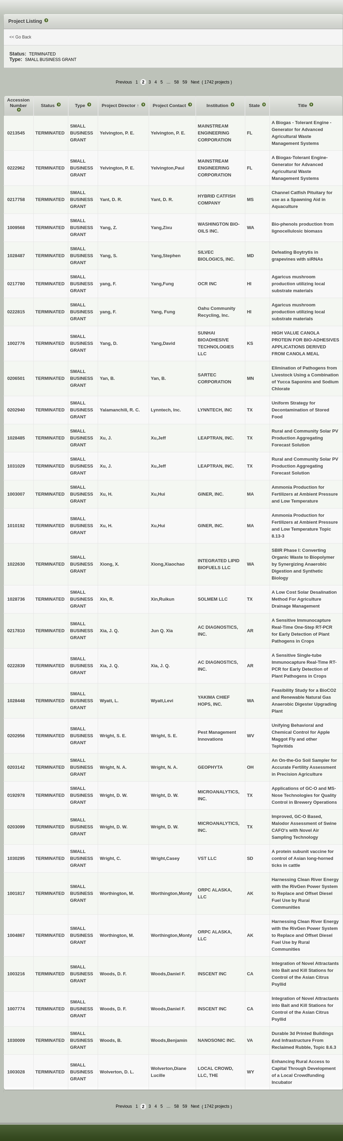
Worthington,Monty (171, 893)
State (255, 105)
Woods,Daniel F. (168, 973)
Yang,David (163, 343)
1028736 (16, 599)
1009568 (16, 227)
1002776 (16, 343)
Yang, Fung (163, 311)
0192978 (16, 795)
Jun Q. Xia (162, 630)
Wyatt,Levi (162, 700)
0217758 (16, 199)
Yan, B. (158, 378)
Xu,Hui (158, 494)
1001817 (16, 893)
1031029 (16, 466)
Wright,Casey (165, 858)
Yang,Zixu (161, 227)
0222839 (16, 665)
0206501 (16, 378)
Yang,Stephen (166, 255)
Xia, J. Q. (160, 665)
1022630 (16, 564)
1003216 (16, 973)
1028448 (16, 700)
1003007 (16, 494)
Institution (217, 105)
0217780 (16, 283)
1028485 (16, 438)
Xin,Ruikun (162, 599)
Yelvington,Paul (167, 168)
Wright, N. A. (164, 767)
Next (195, 82)
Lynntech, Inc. (166, 409)
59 (185, 82)
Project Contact (170, 105)
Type (80, 105)
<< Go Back (20, 37)
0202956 (16, 735)
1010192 (16, 525)
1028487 (16, 255)
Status (48, 105)
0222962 (16, 168)
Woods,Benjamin (169, 1040)
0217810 (16, 630)
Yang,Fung (162, 283)
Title (303, 105)
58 (176, 82)
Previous (124, 82)
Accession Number (18, 102)
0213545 (16, 133)
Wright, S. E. (164, 735)
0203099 (16, 826)
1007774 (16, 1008)
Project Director (119, 105)
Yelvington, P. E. (168, 133)
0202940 (16, 409)
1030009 (16, 1040)
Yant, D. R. (162, 199)
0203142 (16, 767)
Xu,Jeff (158, 438)
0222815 (16, 311)
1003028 (16, 1071)
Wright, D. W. (164, 795)
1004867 (16, 935)
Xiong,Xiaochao (168, 564)
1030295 (16, 858)
